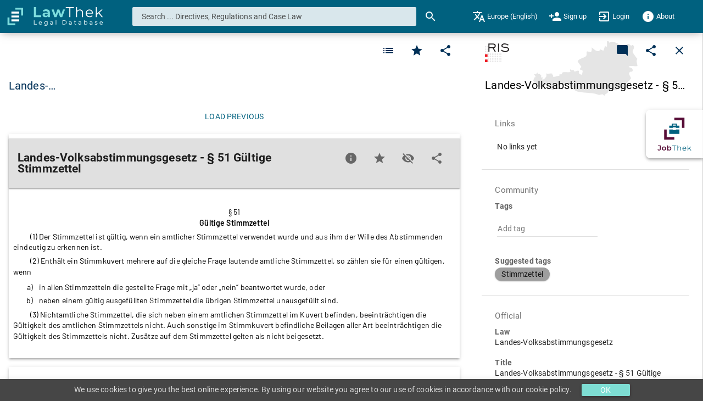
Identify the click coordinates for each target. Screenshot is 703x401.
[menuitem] (505, 16)
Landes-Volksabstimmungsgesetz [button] (93, 85)
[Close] (679, 51)
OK (605, 390)
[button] (522, 274)
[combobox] (274, 16)
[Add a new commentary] (622, 51)
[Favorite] (388, 51)
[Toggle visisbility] (408, 158)
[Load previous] (234, 116)
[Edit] (445, 51)
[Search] (431, 16)
